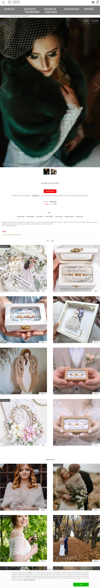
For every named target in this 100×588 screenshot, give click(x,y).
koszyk (93, 4)
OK (81, 584)
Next (97, 87)
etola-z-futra (59, 216)
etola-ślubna (20, 216)
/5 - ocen (49, 204)
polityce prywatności (29, 580)
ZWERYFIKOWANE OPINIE (12, 234)
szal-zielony (39, 216)
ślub (49, 212)
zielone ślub (79, 216)
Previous (3, 87)
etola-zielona (30, 216)
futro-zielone (49, 216)
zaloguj (97, 4)
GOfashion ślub (50, 459)
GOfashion (35, 195)
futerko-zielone (69, 216)
